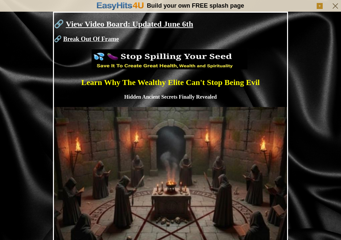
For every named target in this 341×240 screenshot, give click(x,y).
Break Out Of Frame (91, 38)
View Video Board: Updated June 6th (129, 24)
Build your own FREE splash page (195, 5)
